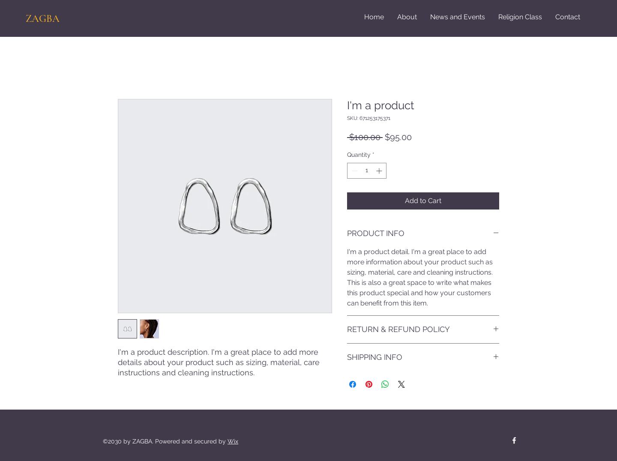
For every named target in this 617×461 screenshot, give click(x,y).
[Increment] (379, 170)
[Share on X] (401, 384)
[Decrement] (353, 170)
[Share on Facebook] (352, 384)
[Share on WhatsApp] (385, 384)
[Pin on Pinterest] (369, 384)
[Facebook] (514, 440)
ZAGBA (43, 18)
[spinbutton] (366, 170)
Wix (233, 441)
